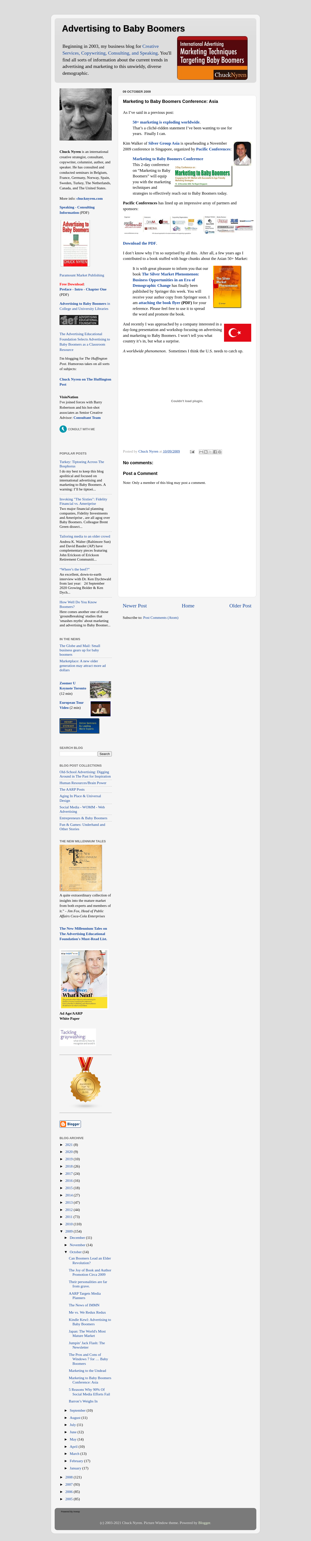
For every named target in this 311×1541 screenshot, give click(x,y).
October (76, 1252)
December (78, 1237)
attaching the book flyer (159, 302)
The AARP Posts (72, 789)
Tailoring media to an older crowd (85, 536)
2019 (69, 1159)
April (74, 1446)
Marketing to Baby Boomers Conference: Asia (90, 1380)
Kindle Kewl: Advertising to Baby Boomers (90, 1321)
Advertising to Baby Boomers (123, 28)
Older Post (240, 606)
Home (188, 606)
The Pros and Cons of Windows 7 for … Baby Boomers (88, 1359)
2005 (69, 1499)
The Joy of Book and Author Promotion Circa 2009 (90, 1272)
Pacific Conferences (213, 149)
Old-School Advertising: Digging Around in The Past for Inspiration (85, 774)
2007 (69, 1484)
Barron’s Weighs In (83, 1401)
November (78, 1245)
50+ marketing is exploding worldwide (166, 122)
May (74, 1439)
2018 (69, 1166)
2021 (69, 1145)
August (75, 1418)
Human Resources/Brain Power (83, 783)
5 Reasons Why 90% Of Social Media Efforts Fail (89, 1391)
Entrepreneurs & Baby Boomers (83, 818)
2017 (69, 1173)
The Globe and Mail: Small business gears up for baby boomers (80, 650)
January (76, 1468)
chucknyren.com (89, 198)
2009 (69, 1231)
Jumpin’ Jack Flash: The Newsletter (87, 1345)
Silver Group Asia (163, 143)
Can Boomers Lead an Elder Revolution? (90, 1260)
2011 (69, 1217)
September (78, 1410)
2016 (69, 1180)
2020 (69, 1152)
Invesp (76, 1511)
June (74, 1432)
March (75, 1453)
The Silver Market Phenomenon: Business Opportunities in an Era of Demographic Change (166, 280)
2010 (69, 1224)
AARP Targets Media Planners (85, 1295)
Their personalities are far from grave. (88, 1284)
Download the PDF (139, 243)
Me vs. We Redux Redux (87, 1312)
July (73, 1425)
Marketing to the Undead (87, 1370)
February (77, 1461)
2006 (69, 1492)
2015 (69, 1188)
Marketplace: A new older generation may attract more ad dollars (83, 665)
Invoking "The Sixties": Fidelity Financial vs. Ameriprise (83, 501)
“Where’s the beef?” (75, 569)
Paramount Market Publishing (82, 275)
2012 (69, 1210)
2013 (69, 1202)
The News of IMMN (84, 1305)
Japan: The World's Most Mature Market (87, 1333)
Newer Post (135, 606)
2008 (69, 1477)
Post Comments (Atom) (160, 617)
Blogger (204, 1523)
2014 (69, 1195)
